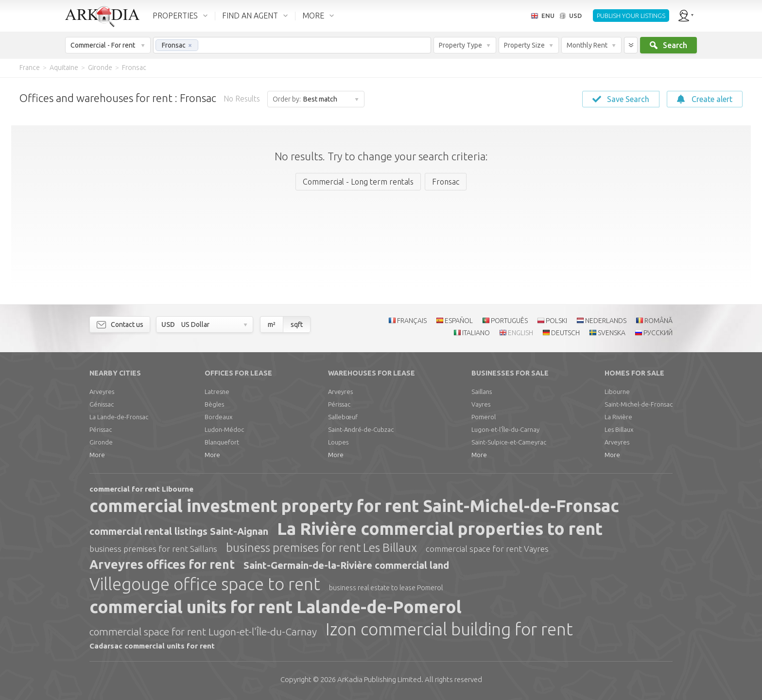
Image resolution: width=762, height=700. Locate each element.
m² (272, 324)
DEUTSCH (565, 333)
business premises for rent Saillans (153, 548)
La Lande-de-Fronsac (118, 416)
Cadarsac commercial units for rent (152, 646)
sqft (297, 324)
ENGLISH (520, 333)
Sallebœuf (343, 416)
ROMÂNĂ (658, 320)
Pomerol (483, 416)
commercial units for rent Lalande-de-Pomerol (275, 606)
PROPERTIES (175, 15)
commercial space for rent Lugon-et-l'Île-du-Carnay (203, 631)
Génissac (101, 404)
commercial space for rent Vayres (487, 548)
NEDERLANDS (605, 320)
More (97, 454)
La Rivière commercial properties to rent (440, 528)
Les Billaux (619, 429)
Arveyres (101, 391)
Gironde (101, 442)
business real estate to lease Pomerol (386, 588)
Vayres (480, 404)
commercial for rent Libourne (141, 489)
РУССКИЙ (658, 333)
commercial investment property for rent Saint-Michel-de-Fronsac (354, 505)
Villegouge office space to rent (204, 584)
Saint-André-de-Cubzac (361, 429)
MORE (313, 15)
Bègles (214, 404)
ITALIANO (476, 333)
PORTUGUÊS (509, 320)
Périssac (100, 429)
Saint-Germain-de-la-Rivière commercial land (346, 565)
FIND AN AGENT (250, 15)
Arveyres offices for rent (162, 564)
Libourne (617, 391)
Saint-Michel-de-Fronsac (639, 404)
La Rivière (618, 416)
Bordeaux (218, 416)
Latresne (217, 391)
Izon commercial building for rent (449, 629)
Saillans (481, 391)
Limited (379, 679)
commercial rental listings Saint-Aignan (178, 531)
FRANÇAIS (412, 320)
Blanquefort (222, 442)
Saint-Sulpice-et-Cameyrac (508, 442)
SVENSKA (611, 333)
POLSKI (556, 320)
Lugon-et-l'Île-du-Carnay (505, 429)
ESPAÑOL (459, 320)
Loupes (338, 442)
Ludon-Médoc (224, 429)
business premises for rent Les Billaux (321, 547)
